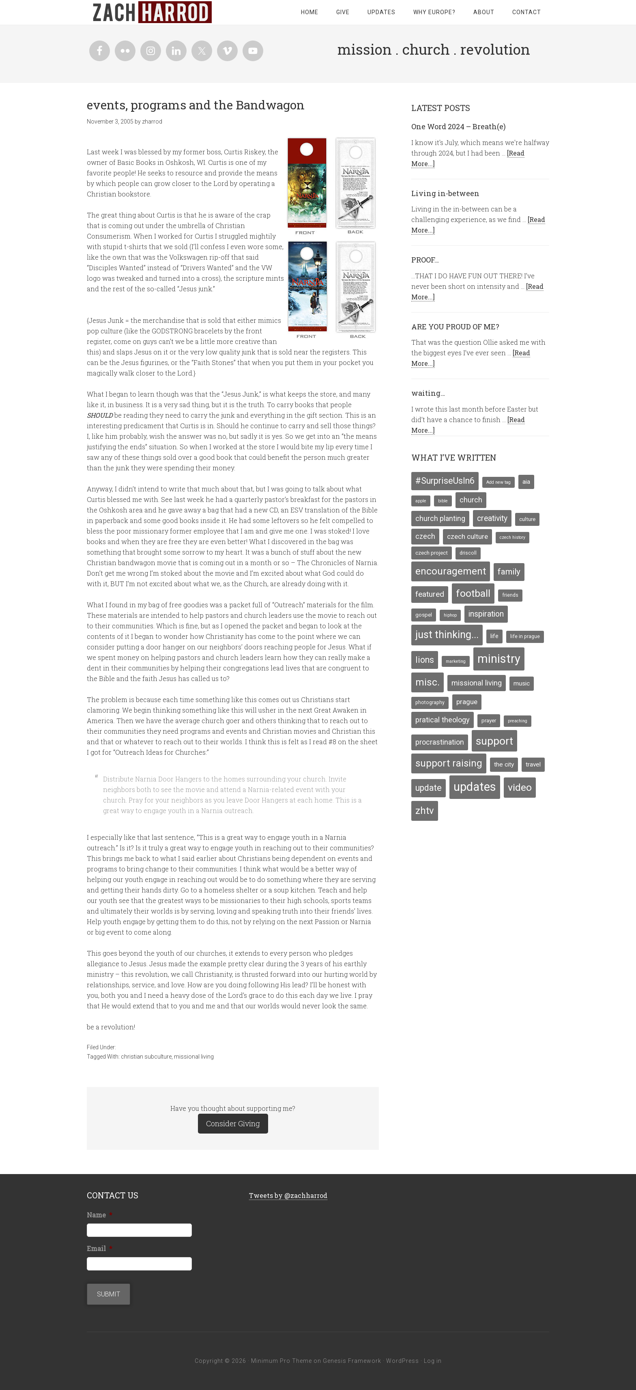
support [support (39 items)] (494, 741)
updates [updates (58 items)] (474, 787)
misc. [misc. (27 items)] (427, 682)
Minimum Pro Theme (281, 1361)
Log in (433, 1361)
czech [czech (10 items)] (425, 536)
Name (99, 1215)
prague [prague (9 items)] (466, 702)
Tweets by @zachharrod (288, 1195)
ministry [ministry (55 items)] (498, 659)
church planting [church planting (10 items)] (440, 519)
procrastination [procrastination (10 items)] (439, 742)
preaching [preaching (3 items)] (517, 721)
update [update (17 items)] (428, 788)
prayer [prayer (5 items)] (488, 720)
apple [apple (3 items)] (420, 501)
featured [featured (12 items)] (429, 594)
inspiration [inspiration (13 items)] (486, 614)
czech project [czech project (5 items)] (431, 552)
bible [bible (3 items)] (443, 501)
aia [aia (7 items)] (526, 481)
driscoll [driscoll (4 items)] (468, 553)
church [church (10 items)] (471, 500)
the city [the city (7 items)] (504, 764)
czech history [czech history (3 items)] (512, 537)
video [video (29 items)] (520, 787)
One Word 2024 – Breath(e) (458, 126)
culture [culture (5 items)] (527, 519)
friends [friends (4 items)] (510, 595)
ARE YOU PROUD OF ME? (455, 326)
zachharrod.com (152, 12)
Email (99, 1249)
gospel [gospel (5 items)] (423, 614)
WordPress (402, 1361)
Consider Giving (233, 1123)
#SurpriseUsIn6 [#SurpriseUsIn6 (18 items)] (445, 481)
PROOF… (425, 260)
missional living (194, 1056)
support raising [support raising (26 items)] (448, 763)
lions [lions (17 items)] (424, 660)
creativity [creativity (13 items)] (492, 518)
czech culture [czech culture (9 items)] (467, 536)
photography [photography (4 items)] (430, 702)
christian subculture (146, 1056)
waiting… (428, 393)
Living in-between (445, 193)
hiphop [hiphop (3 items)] (450, 615)
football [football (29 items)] (473, 593)
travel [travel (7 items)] (533, 764)
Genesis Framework (352, 1361)
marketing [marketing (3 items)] (456, 661)
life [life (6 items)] (494, 636)
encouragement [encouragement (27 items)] (450, 571)
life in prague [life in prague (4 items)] (525, 636)
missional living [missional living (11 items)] (476, 683)
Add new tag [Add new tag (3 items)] (498, 482)
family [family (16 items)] (509, 571)
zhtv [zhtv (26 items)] (424, 810)
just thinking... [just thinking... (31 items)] (447, 635)
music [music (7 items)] (522, 683)
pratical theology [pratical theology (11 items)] (442, 719)
